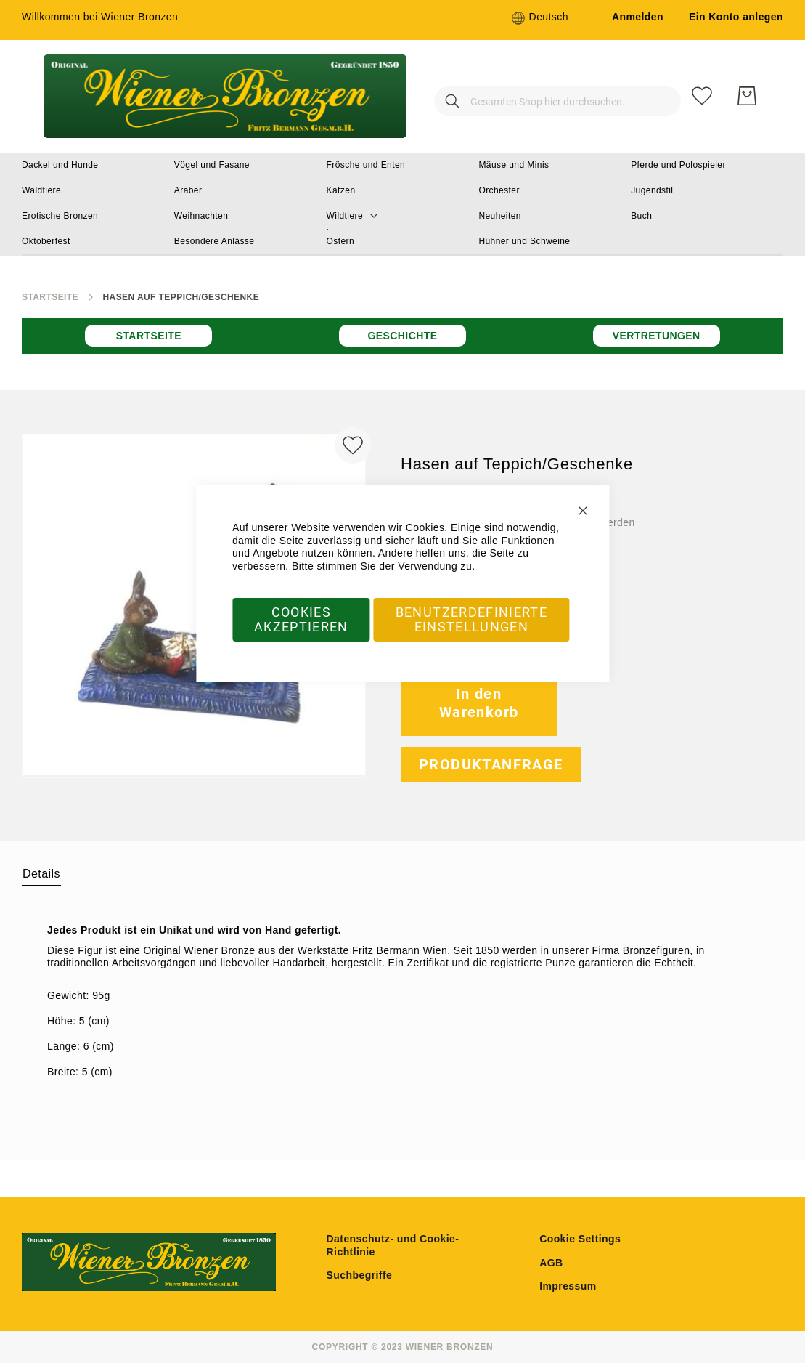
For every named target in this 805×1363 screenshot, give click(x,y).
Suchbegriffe (360, 1275)
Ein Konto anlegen (736, 17)
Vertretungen (656, 335)
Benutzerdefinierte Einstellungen (471, 619)
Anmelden (637, 17)
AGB (551, 1263)
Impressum (567, 1286)
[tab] (41, 873)
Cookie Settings (580, 1239)
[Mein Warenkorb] (746, 95)
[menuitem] (60, 165)
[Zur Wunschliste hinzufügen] (353, 445)
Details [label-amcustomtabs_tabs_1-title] (41, 873)
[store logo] (225, 96)
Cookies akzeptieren (301, 619)
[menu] (402, 204)
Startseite (50, 297)
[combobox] (535, 95)
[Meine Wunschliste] (701, 95)
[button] (539, 18)
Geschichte (402, 335)
